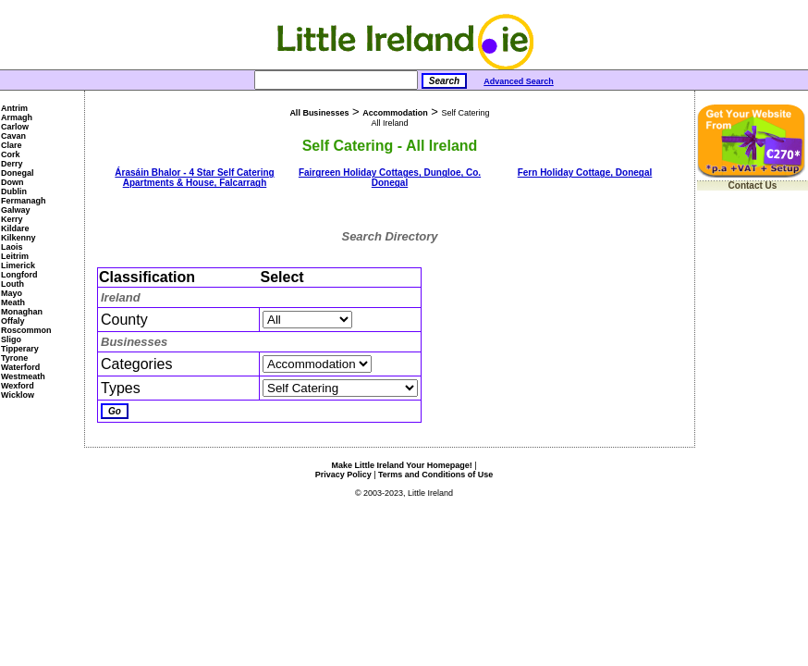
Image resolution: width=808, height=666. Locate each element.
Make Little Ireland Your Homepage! (401, 465)
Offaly (13, 321)
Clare (11, 145)
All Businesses (319, 112)
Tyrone (14, 358)
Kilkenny (18, 237)
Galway (16, 210)
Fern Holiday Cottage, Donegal (585, 172)
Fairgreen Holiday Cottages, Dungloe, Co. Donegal (390, 177)
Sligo (11, 339)
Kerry (12, 219)
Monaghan (22, 311)
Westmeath (23, 376)
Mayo (11, 293)
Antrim (14, 108)
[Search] (336, 80)
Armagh (16, 117)
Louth (12, 284)
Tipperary (20, 348)
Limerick (18, 265)
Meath (13, 302)
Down (12, 182)
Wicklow (17, 395)
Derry (12, 163)
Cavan (13, 136)
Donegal (17, 173)
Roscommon (26, 330)
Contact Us (752, 185)
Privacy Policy (343, 474)
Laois (12, 247)
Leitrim (15, 256)
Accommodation (395, 112)
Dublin (14, 191)
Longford (19, 274)
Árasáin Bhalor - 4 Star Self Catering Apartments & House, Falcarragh (194, 177)
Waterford (20, 367)
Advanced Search (519, 81)
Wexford (17, 385)
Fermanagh (23, 200)
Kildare (15, 228)
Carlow (15, 126)
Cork (10, 154)
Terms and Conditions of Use (435, 474)
